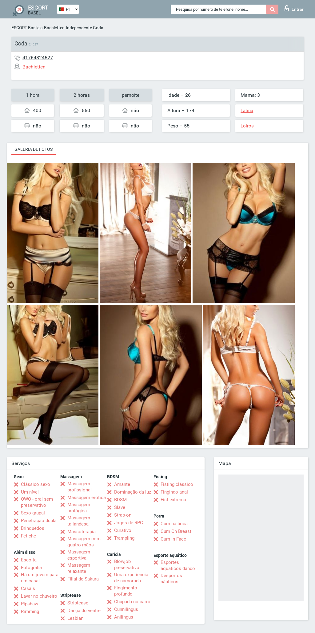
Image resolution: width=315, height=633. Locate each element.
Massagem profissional (79, 487)
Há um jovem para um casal (39, 578)
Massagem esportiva (78, 555)
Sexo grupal (33, 513)
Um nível (30, 492)
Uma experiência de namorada (131, 578)
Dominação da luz (132, 492)
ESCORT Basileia (27, 27)
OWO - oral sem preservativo (37, 502)
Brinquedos (32, 528)
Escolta (29, 560)
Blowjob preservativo (126, 564)
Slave (119, 507)
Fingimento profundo (125, 591)
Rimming (30, 611)
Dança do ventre (84, 610)
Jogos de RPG (128, 523)
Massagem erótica (86, 497)
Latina (247, 110)
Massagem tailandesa (78, 521)
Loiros (247, 126)
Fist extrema (173, 499)
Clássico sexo (35, 484)
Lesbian (75, 618)
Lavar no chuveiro (39, 596)
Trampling (124, 538)
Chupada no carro (132, 601)
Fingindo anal (174, 492)
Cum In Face (173, 539)
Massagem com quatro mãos (84, 542)
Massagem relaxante (78, 568)
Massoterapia (81, 531)
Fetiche (28, 536)
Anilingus (123, 617)
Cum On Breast (176, 531)
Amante (122, 484)
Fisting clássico (177, 484)
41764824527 (37, 58)
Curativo (122, 530)
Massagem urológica (78, 508)
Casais (28, 588)
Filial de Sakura (83, 579)
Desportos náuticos (171, 578)
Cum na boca (174, 523)
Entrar (294, 8)
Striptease (77, 603)
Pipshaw (29, 604)
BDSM (120, 499)
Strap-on (122, 515)
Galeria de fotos (33, 149)
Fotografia (31, 567)
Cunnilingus (126, 609)
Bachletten (54, 27)
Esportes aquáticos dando (178, 565)
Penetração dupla (39, 520)
